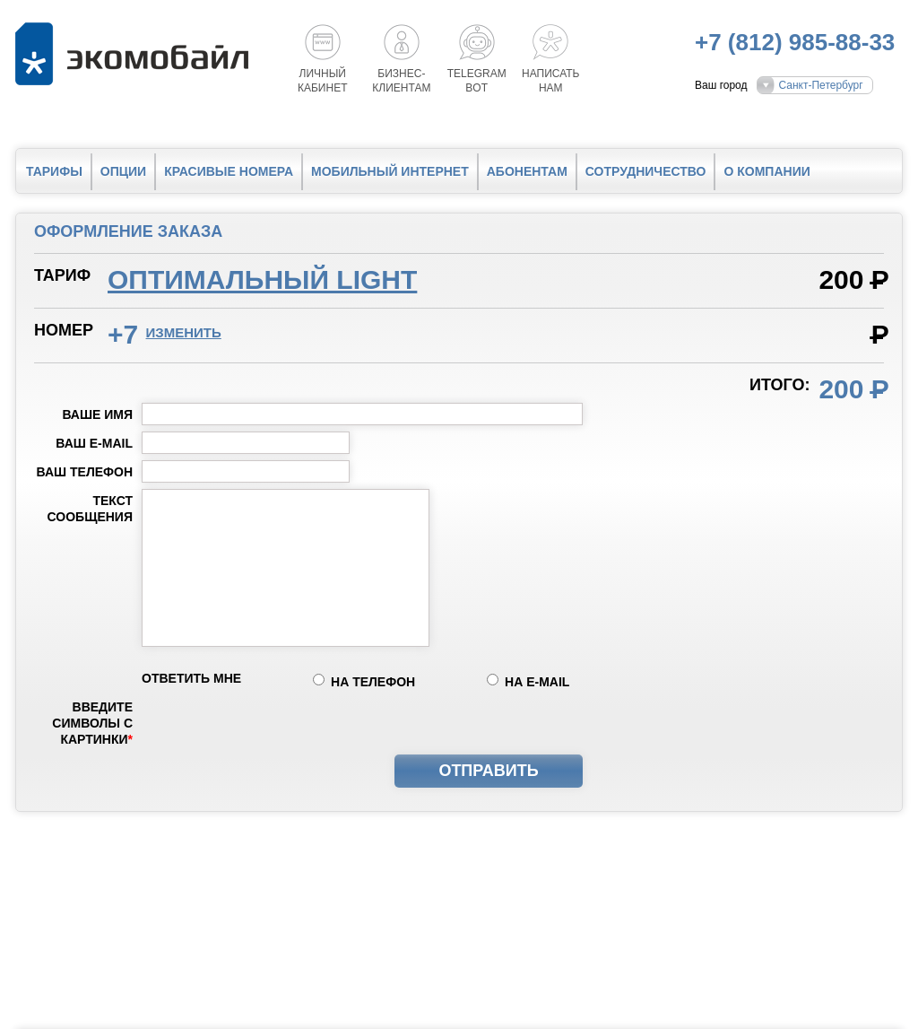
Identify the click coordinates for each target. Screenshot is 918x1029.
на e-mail (537, 682)
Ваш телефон (85, 472)
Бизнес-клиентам (401, 80)
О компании (766, 171)
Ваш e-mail (94, 443)
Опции (123, 171)
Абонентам (527, 171)
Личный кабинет (323, 80)
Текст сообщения (90, 508)
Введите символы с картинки (92, 723)
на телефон (373, 682)
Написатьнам (550, 80)
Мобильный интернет (390, 171)
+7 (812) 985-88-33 (795, 42)
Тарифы (54, 171)
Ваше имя (97, 414)
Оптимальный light (262, 279)
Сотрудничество (645, 171)
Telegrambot (477, 80)
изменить (183, 332)
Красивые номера (228, 171)
